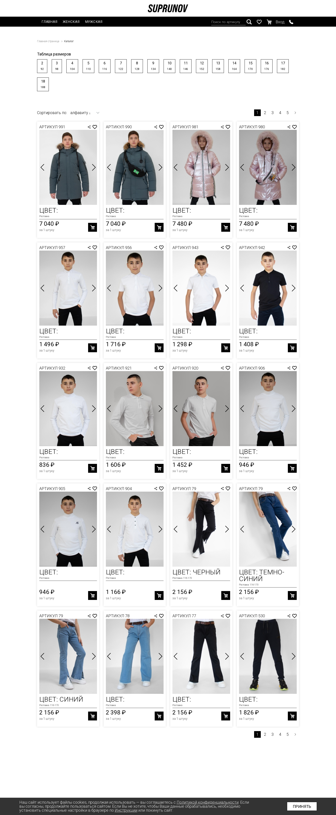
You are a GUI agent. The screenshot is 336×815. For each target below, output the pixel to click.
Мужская (94, 22)
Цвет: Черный (196, 572)
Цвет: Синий (61, 699)
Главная (49, 22)
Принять (302, 806)
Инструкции (126, 810)
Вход (280, 22)
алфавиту (80, 112)
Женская (71, 22)
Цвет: (48, 210)
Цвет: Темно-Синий (261, 575)
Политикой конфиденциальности (208, 802)
